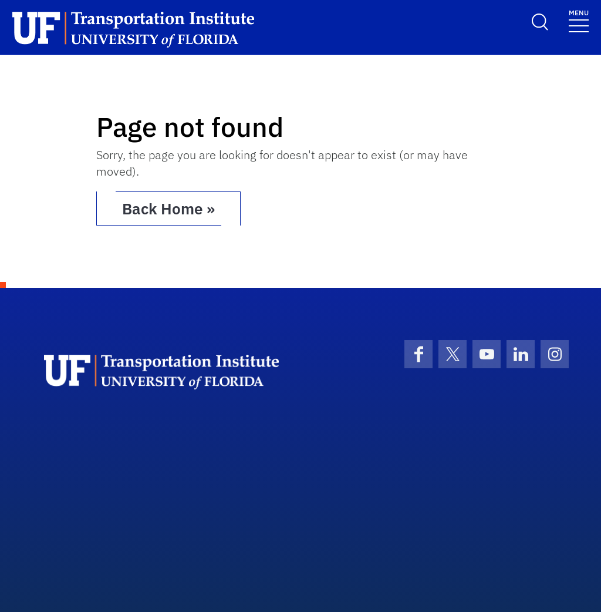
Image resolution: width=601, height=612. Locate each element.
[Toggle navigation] (578, 20)
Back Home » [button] (168, 208)
